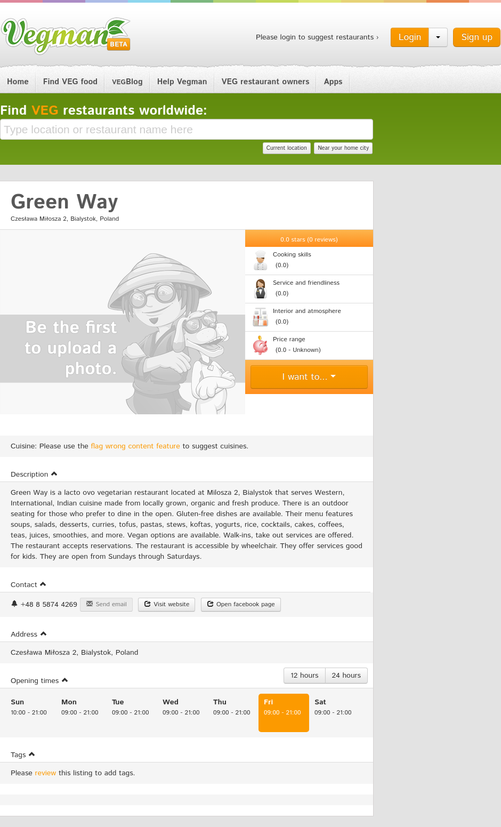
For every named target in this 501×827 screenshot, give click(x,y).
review (45, 773)
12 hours (304, 675)
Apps (333, 81)
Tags (23, 755)
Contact (29, 585)
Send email (106, 604)
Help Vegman (182, 81)
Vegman (66, 36)
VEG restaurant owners (266, 81)
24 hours (346, 675)
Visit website (166, 604)
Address (29, 634)
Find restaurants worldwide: (103, 111)
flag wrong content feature (135, 446)
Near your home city (343, 148)
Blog (127, 81)
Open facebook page (241, 604)
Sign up (476, 37)
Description (34, 474)
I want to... (309, 377)
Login (410, 37)
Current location (286, 148)
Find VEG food (70, 81)
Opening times (40, 681)
